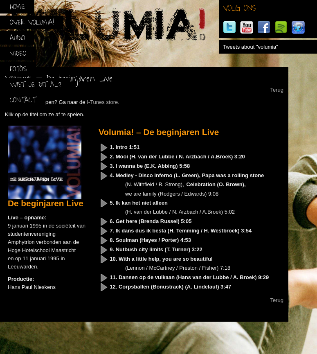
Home (17, 6)
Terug (276, 90)
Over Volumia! (32, 22)
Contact (23, 100)
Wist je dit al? (35, 84)
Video (18, 53)
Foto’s (18, 69)
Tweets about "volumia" (250, 47)
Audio (17, 38)
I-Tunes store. (103, 102)
